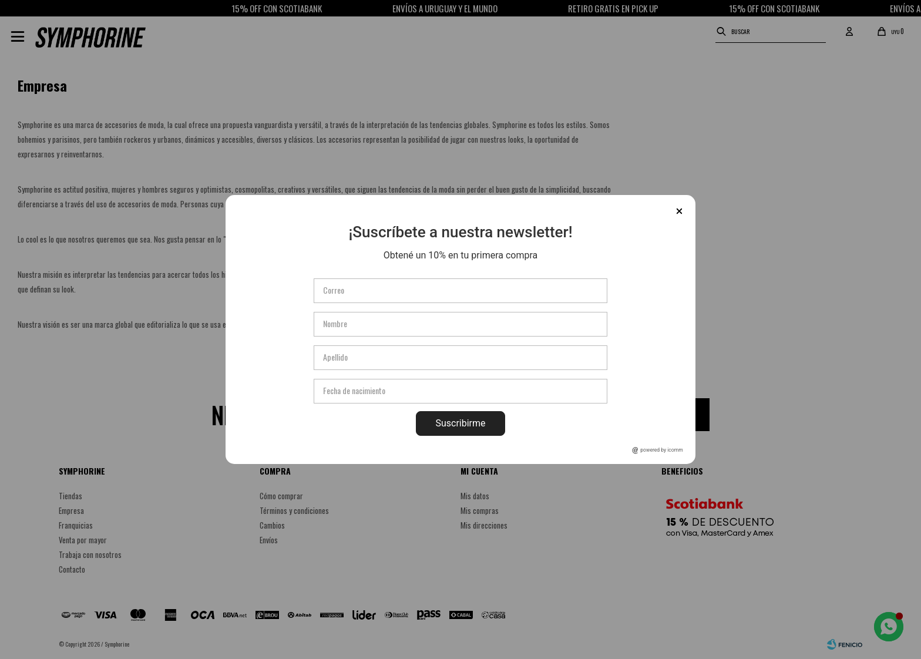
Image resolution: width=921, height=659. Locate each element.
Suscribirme (460, 423)
